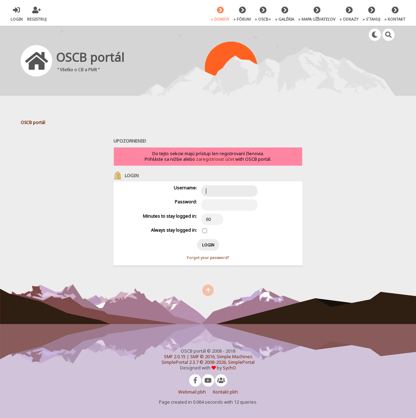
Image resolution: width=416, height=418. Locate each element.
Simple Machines (234, 357)
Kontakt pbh (225, 392)
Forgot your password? (208, 257)
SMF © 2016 (202, 357)
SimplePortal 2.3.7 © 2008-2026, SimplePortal (208, 362)
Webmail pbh (192, 392)
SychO (229, 368)
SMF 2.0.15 (175, 357)
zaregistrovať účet (215, 159)
